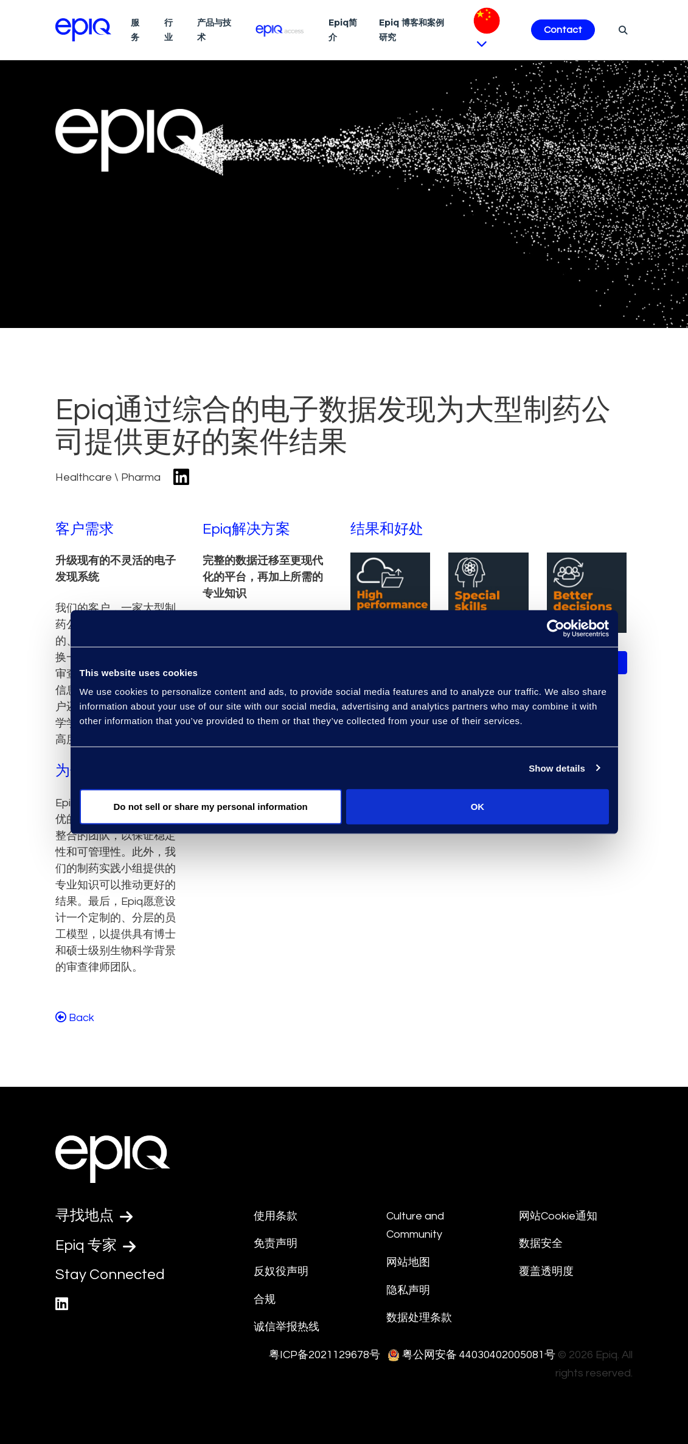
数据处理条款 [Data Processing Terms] (419, 1318)
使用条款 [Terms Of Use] (275, 1216)
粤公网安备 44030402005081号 (478, 1355)
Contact (563, 30)
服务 (135, 30)
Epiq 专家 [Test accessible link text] (95, 1246)
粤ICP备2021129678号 (324, 1355)
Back (74, 1017)
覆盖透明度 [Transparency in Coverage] (546, 1271)
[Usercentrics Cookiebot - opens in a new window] (555, 628)
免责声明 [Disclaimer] (275, 1243)
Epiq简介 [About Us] (342, 30)
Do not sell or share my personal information (211, 806)
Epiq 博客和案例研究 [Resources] (411, 30)
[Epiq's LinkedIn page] (61, 1304)
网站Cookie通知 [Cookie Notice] (558, 1216)
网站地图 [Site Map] (408, 1262)
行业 (168, 30)
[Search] (621, 29)
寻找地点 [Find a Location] (94, 1216)
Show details (557, 767)
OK (478, 806)
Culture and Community (415, 1225)
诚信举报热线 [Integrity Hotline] (286, 1327)
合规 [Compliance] (265, 1299)
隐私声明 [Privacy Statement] (408, 1290)
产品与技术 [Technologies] (214, 30)
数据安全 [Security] (541, 1243)
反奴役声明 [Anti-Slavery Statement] (281, 1271)
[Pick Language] (492, 30)
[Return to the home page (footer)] (83, 29)
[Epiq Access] (280, 29)
